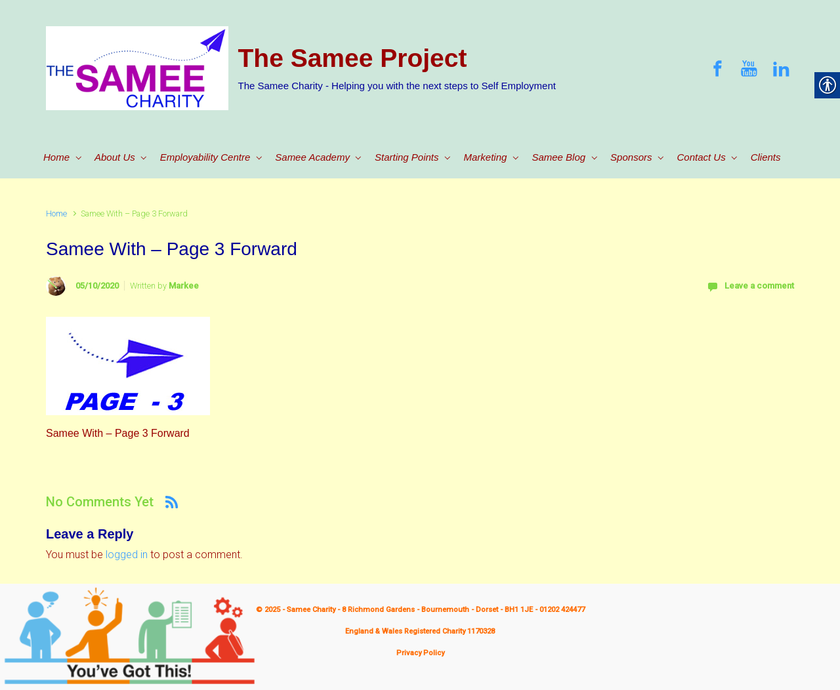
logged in (127, 554)
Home (56, 213)
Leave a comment (759, 286)
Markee (184, 286)
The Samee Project (352, 58)
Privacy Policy (420, 653)
